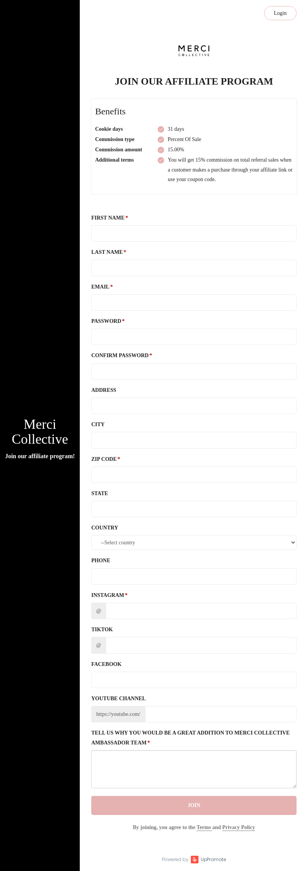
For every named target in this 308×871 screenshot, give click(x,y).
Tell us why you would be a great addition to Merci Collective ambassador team (190, 737)
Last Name (107, 252)
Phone (100, 560)
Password (106, 321)
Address (103, 390)
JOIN (193, 805)
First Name (107, 218)
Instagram (107, 595)
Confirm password (119, 355)
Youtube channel (118, 698)
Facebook (106, 664)
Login (280, 13)
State (99, 493)
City (98, 424)
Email (100, 287)
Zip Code (104, 459)
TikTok (102, 629)
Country (104, 528)
